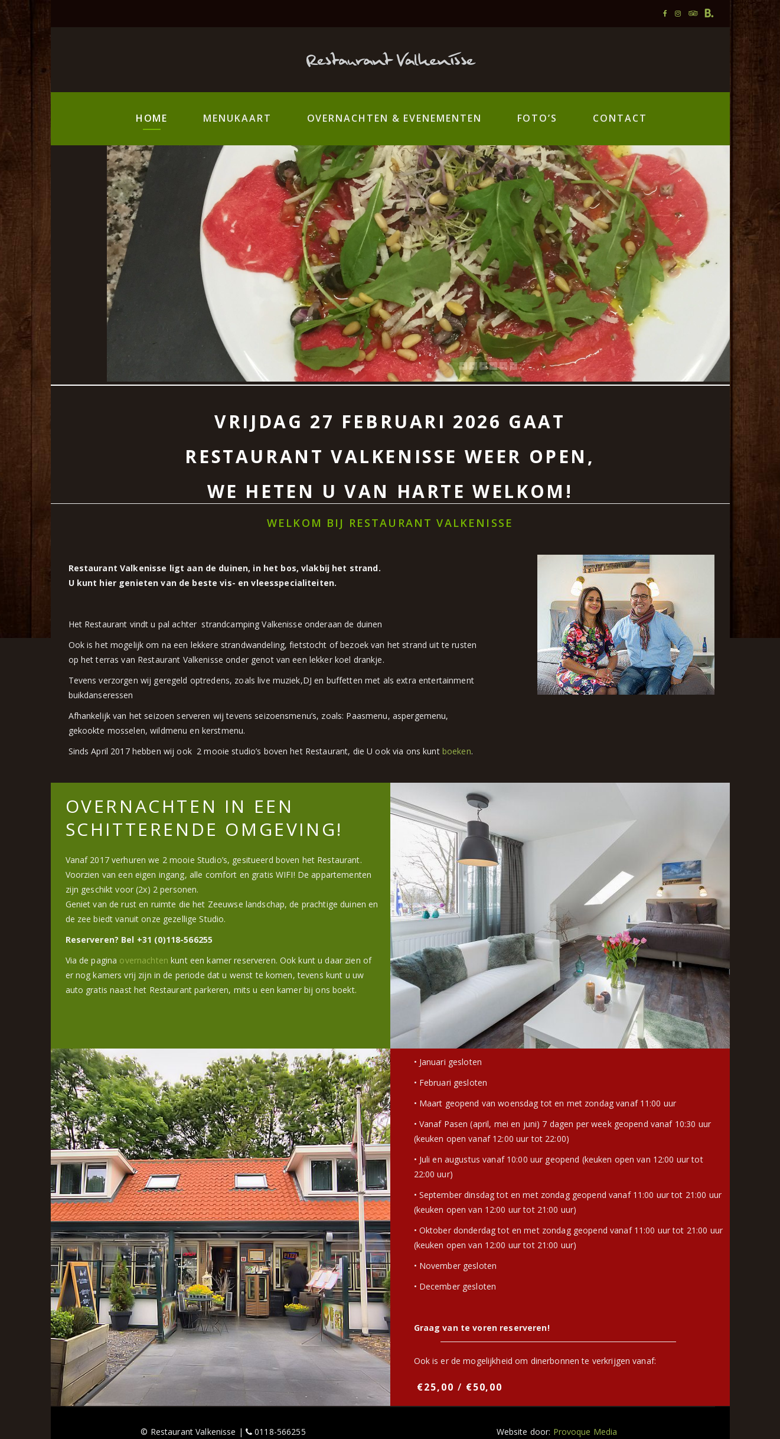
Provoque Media (585, 1431)
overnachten (143, 960)
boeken (456, 751)
